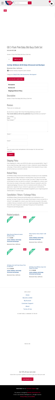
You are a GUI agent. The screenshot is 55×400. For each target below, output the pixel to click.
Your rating (10, 116)
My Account (27, 300)
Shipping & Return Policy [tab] (15, 91)
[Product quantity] (9, 59)
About (27, 306)
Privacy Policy (23, 396)
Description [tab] (11, 84)
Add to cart (17, 59)
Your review (10, 120)
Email (9, 141)
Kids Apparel (33, 74)
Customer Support (27, 303)
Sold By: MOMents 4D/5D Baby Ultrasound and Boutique (26, 65)
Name (9, 134)
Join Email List (27, 379)
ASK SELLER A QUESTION (15, 79)
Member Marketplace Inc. (34, 392)
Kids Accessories (24, 74)
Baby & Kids (16, 74)
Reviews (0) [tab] (11, 88)
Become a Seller (27, 298)
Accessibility (31, 396)
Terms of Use (27, 309)
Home (27, 295)
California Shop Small (9, 3)
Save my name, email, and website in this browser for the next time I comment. (25, 150)
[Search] (30, 2)
